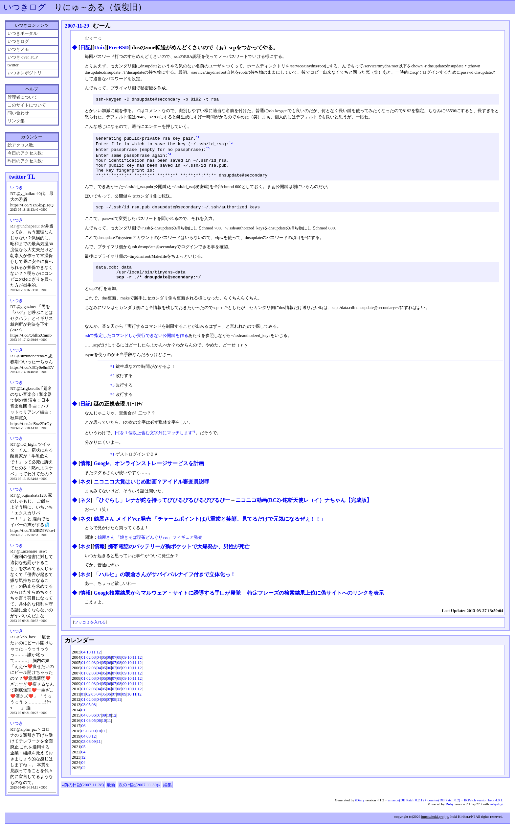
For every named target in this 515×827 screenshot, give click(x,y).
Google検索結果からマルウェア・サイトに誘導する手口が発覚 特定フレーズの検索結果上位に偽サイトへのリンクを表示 (239, 604)
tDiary (359, 803)
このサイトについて (27, 105)
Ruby (450, 807)
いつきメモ (18, 49)
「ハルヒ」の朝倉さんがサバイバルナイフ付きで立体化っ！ (164, 586)
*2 (231, 145)
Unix (99, 47)
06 (109, 668)
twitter (13, 64)
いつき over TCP (23, 57)
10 (88, 663)
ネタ (85, 493)
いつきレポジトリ (25, 72)
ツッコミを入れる (90, 634)
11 (94, 663)
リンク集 (16, 120)
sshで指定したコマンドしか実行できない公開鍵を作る (137, 346)
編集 (167, 796)
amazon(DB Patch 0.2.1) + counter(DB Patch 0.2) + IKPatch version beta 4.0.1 (445, 803)
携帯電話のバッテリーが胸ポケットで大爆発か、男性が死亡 (179, 558)
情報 (85, 475)
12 (99, 663)
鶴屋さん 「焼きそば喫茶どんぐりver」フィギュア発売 (150, 548)
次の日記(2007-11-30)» (139, 796)
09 (124, 668)
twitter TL (22, 177)
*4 (169, 157)
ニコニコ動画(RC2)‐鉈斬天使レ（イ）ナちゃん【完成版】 (303, 511)
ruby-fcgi (496, 807)
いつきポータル (22, 33)
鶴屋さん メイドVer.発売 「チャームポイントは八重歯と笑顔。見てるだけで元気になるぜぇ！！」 (210, 530)
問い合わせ (18, 112)
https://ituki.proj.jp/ (435, 820)
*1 (197, 138)
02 (88, 668)
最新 (111, 796)
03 (94, 668)
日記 (85, 47)
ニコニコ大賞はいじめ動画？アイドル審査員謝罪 (151, 493)
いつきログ (24, 7)
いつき (16, 187)
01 (83, 668)
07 (114, 668)
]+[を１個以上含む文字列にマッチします (153, 444)
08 (119, 668)
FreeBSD (118, 47)
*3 (208, 151)
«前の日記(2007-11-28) (83, 796)
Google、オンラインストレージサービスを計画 (149, 475)
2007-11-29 (77, 26)
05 (104, 668)
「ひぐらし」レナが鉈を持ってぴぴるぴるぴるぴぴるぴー (162, 511)
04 (83, 663)
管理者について (22, 97)
